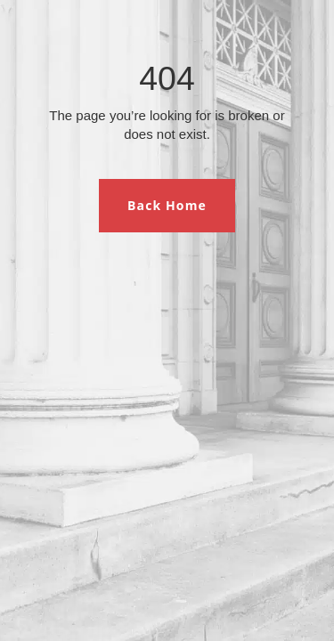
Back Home (167, 205)
